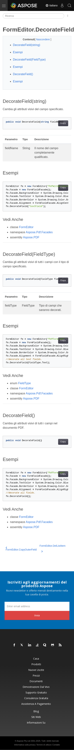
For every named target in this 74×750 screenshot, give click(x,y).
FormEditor (26, 227)
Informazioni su (36, 722)
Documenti (36, 681)
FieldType (24, 383)
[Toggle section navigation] (67, 15)
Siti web (36, 717)
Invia (37, 615)
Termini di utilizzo (44, 745)
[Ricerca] (33, 16)
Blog (36, 711)
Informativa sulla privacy (25, 745)
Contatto (56, 745)
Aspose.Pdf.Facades (39, 232)
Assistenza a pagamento (36, 704)
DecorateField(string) (26, 44)
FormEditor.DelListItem (52, 548)
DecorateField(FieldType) (29, 59)
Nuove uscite (36, 670)
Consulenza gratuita (36, 698)
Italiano (51, 5)
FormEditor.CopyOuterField (21, 548)
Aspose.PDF (31, 237)
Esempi (18, 52)
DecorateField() (23, 74)
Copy (63, 123)
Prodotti (36, 664)
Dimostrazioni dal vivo (36, 687)
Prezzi (36, 675)
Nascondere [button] (43, 39)
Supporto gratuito (36, 692)
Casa (36, 658)
